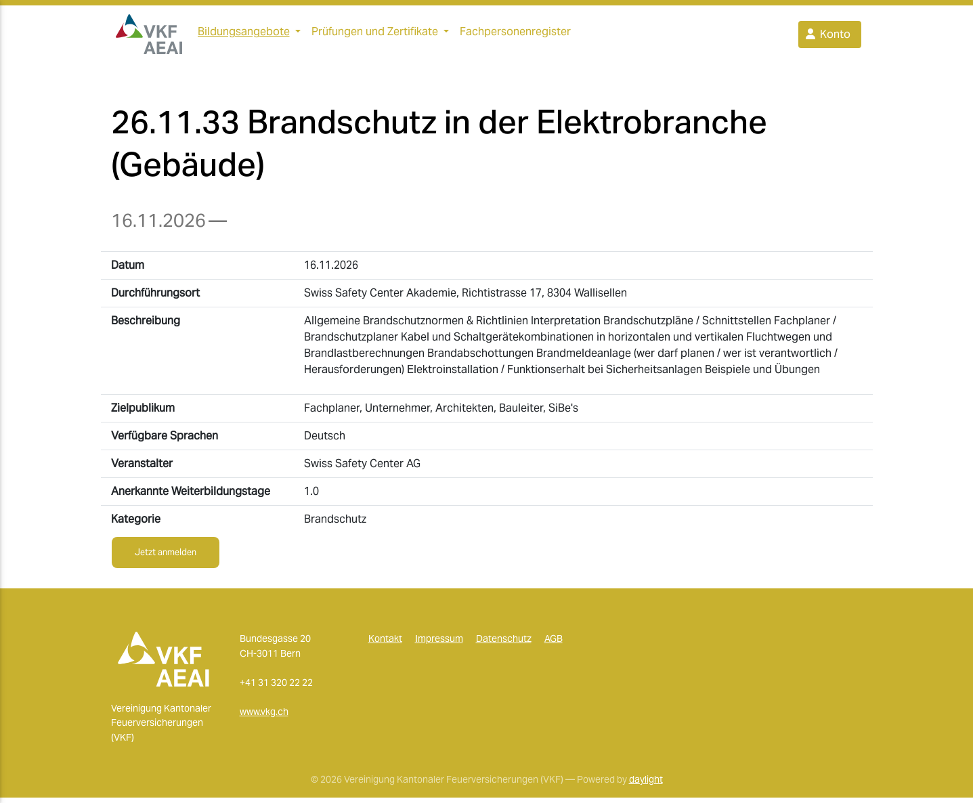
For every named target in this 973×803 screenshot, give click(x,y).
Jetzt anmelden (165, 557)
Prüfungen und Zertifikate (374, 34)
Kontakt (385, 644)
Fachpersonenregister (515, 34)
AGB (553, 644)
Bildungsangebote (244, 34)
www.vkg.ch (264, 717)
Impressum (439, 644)
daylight (646, 785)
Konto (827, 37)
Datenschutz (504, 644)
